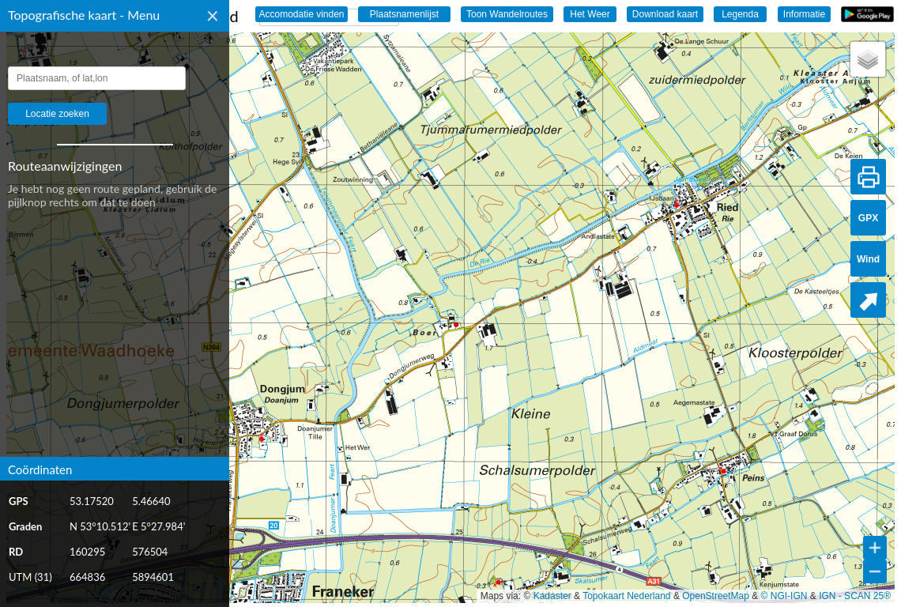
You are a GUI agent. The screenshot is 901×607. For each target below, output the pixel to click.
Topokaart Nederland (626, 595)
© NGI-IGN (784, 595)
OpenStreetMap (715, 595)
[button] (867, 59)
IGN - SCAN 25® (855, 595)
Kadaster (552, 595)
